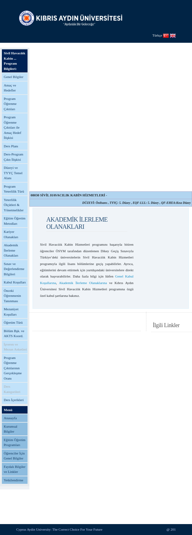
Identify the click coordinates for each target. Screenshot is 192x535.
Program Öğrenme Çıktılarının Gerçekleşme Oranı (13, 368)
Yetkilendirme (13, 480)
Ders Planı (11, 146)
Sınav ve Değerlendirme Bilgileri (14, 269)
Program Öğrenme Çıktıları (10, 104)
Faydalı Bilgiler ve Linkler (14, 469)
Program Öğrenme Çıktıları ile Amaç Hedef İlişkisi (12, 127)
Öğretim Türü (13, 322)
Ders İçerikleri (14, 400)
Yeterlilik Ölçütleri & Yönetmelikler (14, 205)
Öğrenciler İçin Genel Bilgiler (14, 455)
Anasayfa (10, 418)
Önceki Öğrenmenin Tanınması (12, 296)
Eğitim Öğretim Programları (14, 442)
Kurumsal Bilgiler (10, 429)
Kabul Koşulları (15, 282)
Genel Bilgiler (13, 77)
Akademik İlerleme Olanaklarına (83, 283)
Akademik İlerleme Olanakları (11, 250)
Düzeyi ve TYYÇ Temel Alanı (13, 173)
